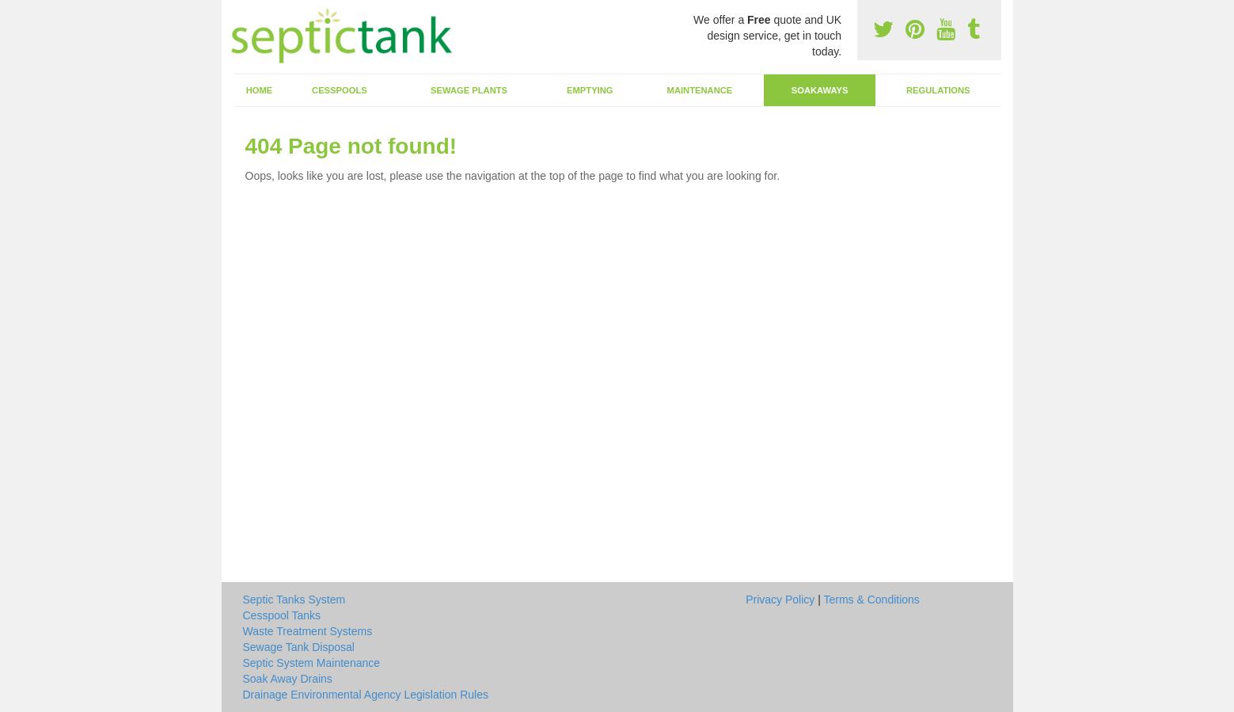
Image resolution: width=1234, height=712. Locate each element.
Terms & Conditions (871, 599)
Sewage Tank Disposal (299, 647)
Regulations (938, 90)
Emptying (590, 90)
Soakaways (820, 90)
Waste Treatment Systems (308, 631)
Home (259, 90)
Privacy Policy (780, 599)
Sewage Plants (469, 90)
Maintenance (700, 90)
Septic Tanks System (294, 599)
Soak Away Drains (287, 678)
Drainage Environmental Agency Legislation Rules (366, 694)
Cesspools (339, 90)
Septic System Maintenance (312, 663)
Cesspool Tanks (282, 615)
